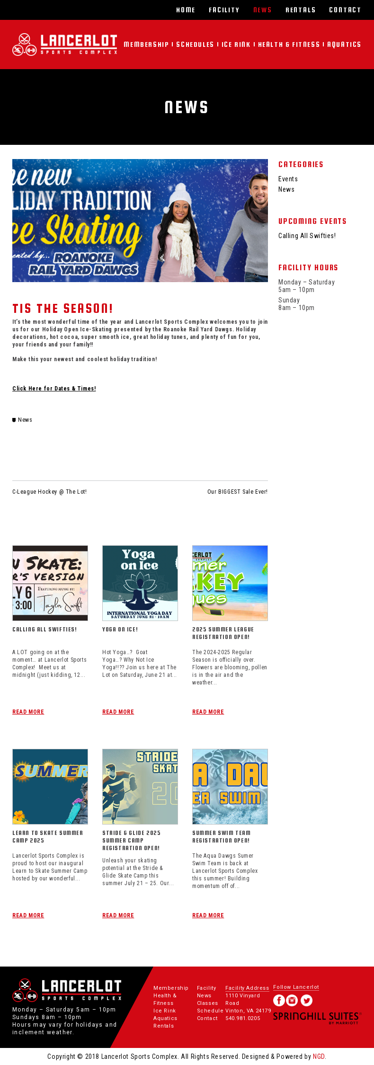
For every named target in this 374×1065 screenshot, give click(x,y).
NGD (319, 1056)
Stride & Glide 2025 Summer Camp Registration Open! (131, 840)
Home (186, 10)
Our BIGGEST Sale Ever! (237, 491)
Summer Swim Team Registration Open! (221, 836)
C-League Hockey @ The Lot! (49, 491)
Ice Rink (236, 44)
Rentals (300, 10)
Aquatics (344, 44)
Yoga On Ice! (120, 629)
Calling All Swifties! (44, 629)
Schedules (195, 44)
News (262, 10)
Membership (146, 44)
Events (288, 179)
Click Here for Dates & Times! (54, 388)
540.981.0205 (242, 1018)
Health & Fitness (289, 44)
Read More (28, 712)
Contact (345, 10)
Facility (224, 10)
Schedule (210, 1011)
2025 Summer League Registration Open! (223, 633)
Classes (207, 1003)
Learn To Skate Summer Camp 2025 (47, 836)
